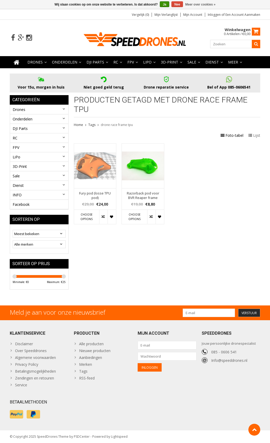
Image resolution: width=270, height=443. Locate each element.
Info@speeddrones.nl (229, 360)
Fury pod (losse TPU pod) (95, 195)
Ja (164, 4)
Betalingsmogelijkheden (35, 371)
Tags (91, 125)
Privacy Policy (26, 364)
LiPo (147, 62)
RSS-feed (87, 378)
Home (78, 125)
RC (115, 62)
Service (21, 384)
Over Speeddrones (31, 350)
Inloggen (214, 14)
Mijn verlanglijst (166, 14)
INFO (17, 194)
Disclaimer (24, 343)
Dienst (212, 62)
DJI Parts (95, 62)
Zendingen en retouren (34, 378)
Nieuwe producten (94, 350)
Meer (233, 62)
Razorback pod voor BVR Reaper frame (143, 195)
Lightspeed (119, 436)
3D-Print (169, 62)
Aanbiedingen (90, 357)
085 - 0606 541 (224, 351)
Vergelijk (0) (140, 14)
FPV (130, 62)
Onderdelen (64, 62)
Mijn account (192, 14)
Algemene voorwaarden (35, 357)
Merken (85, 364)
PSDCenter (82, 436)
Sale (191, 62)
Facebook (21, 204)
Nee (177, 4)
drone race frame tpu (117, 125)
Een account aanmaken (242, 14)
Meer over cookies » (200, 4)
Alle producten (91, 343)
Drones (35, 62)
